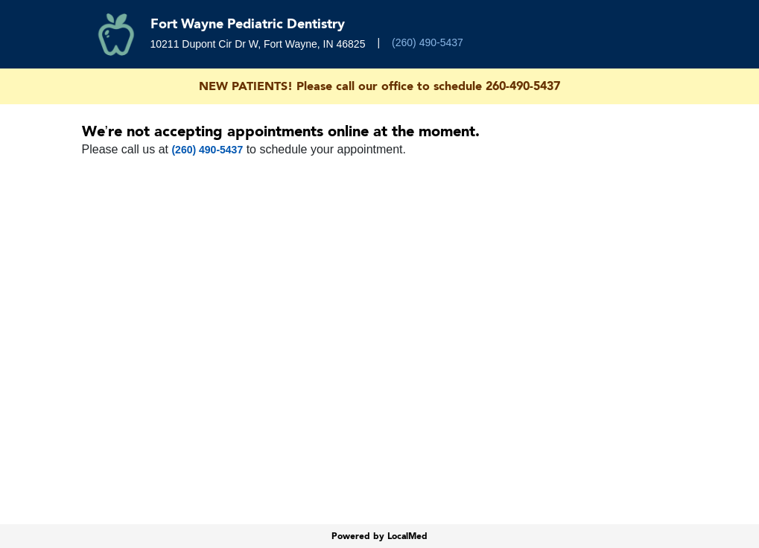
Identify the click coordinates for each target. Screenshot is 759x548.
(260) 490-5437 (427, 42)
